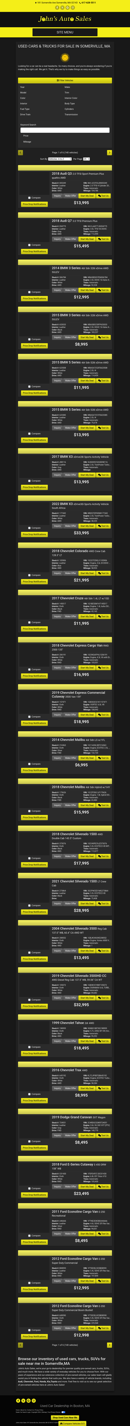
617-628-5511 (89, 2)
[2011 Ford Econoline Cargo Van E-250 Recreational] (34, 1221)
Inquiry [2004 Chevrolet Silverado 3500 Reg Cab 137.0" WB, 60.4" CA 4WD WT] (57, 950)
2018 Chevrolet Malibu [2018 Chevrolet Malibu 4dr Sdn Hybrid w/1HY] (81, 787)
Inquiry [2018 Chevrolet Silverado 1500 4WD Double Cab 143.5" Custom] (57, 856)
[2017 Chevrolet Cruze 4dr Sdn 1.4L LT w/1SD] (34, 608)
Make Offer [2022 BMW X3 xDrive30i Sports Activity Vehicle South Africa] (70, 526)
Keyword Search (28, 124)
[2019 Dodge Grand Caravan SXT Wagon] (34, 1127)
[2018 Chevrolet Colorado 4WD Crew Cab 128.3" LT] (34, 560)
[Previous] (20, 152)
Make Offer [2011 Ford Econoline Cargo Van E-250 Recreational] (70, 1233)
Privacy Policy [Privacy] (39, 1410)
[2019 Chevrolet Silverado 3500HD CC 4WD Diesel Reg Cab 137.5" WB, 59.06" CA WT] (34, 985)
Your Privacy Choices (56, 1412)
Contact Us (30, 1410)
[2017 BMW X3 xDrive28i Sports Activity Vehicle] (34, 466)
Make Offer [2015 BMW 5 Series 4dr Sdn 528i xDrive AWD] (70, 380)
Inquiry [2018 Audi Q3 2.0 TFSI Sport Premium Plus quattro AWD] (57, 196)
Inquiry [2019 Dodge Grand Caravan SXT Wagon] (57, 1135)
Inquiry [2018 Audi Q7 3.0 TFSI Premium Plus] (57, 239)
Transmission (71, 114)
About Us (23, 1410)
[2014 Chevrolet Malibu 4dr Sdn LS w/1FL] (34, 749)
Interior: (55, 186)
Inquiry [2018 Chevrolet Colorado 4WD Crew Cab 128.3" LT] (57, 573)
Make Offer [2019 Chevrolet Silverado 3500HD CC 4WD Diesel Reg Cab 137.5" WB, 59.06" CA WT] (70, 998)
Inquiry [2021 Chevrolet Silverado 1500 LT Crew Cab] (57, 903)
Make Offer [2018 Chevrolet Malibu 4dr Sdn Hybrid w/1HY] (70, 805)
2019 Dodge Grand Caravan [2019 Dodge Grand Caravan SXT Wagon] (78, 1117)
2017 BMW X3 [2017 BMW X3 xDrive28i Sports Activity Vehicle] (80, 457)
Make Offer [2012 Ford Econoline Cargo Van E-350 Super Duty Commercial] (70, 1281)
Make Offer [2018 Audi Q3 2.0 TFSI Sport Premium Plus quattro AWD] (70, 196)
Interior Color (71, 98)
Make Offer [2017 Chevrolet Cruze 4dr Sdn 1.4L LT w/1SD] (70, 616)
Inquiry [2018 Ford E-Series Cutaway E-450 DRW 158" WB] (57, 1186)
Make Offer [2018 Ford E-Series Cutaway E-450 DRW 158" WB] (70, 1186)
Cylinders (69, 109)
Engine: (86, 186)
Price (25, 135)
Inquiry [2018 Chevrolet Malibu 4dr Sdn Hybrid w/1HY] (57, 805)
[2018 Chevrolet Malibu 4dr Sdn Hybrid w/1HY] (34, 796)
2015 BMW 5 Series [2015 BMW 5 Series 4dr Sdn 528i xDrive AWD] (80, 362)
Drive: (54, 191)
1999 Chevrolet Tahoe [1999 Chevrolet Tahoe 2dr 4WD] (73, 1023)
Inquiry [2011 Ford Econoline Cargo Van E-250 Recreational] (57, 1233)
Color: (54, 188)
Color (22, 98)
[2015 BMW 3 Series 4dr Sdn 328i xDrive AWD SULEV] (34, 324)
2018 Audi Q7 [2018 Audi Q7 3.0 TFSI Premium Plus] (74, 221)
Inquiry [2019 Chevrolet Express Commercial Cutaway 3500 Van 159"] (57, 714)
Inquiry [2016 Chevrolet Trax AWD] (57, 1088)
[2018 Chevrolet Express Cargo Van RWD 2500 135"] (34, 655)
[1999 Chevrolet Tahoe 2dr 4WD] (34, 1032)
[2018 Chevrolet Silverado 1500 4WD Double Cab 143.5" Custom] (34, 843)
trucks (100, 1368)
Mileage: (87, 191)
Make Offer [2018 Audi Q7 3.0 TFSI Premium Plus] (70, 239)
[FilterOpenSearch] (65, 130)
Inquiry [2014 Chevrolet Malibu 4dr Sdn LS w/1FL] (57, 758)
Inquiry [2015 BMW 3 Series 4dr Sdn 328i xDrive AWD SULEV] (57, 337)
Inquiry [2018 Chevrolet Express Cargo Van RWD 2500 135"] (57, 667)
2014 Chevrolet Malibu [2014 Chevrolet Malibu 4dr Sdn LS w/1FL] (78, 740)
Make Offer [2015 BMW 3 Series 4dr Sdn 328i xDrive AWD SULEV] (70, 337)
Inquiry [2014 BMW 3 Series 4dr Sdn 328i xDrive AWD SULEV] (57, 290)
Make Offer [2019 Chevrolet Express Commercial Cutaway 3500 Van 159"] (70, 714)
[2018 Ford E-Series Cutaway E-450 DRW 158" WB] (34, 1174)
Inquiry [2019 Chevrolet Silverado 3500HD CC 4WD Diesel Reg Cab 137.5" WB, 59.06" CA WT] (57, 998)
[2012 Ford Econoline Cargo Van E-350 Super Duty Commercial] (34, 1268)
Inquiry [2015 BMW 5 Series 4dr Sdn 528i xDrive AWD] (57, 380)
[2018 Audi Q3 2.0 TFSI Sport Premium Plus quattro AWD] (34, 183)
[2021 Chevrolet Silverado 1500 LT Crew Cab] (34, 891)
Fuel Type (24, 109)
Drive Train (25, 114)
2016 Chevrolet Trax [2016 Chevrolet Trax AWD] (69, 1070)
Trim (67, 92)
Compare (36, 197)
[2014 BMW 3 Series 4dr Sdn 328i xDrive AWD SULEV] (34, 277)
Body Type (70, 103)
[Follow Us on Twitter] (62, 7)
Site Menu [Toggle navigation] (65, 32)
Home (18, 1410)
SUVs (106, 1368)
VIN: (85, 183)
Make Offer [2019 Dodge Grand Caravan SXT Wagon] (70, 1135)
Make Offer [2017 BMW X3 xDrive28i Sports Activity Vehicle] (70, 475)
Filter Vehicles (65, 80)
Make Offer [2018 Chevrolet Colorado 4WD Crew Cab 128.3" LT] (70, 573)
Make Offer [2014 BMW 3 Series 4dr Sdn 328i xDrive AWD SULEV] (70, 290)
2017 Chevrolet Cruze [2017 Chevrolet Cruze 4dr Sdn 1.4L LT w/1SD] (80, 598)
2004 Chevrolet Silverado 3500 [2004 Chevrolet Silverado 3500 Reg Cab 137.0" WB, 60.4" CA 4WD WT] (79, 930)
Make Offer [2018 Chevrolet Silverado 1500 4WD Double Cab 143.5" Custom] (70, 856)
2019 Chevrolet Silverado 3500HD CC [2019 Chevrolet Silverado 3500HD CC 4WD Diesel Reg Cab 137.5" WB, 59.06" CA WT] (79, 977)
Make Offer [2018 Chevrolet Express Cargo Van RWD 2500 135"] (70, 667)
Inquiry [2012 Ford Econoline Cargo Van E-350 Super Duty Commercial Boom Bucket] (57, 1328)
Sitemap (44, 1412)
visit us (83, 1381)
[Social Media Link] (73, 7)
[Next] (109, 152)
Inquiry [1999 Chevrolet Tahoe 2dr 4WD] (57, 1041)
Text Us (103, 196)
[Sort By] (60, 159)
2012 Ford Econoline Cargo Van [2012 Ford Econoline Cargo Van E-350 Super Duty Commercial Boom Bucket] (78, 1308)
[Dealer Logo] (65, 19)
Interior (23, 103)
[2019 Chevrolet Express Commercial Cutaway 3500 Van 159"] (34, 702)
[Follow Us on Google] (68, 7)
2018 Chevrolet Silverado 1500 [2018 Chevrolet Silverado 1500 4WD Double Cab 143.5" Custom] (77, 836)
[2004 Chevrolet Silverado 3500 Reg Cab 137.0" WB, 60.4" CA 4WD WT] (34, 938)
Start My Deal (87, 196)
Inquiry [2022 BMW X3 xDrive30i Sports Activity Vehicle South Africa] (57, 526)
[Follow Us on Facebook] (57, 7)
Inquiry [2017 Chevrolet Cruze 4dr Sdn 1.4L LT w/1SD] (57, 616)
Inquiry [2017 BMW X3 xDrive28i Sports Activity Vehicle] (57, 475)
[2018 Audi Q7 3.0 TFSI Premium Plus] (34, 230)
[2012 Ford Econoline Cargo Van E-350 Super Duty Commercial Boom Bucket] (34, 1315)
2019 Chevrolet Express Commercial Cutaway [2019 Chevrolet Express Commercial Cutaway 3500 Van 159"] (78, 695)
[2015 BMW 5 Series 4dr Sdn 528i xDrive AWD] (34, 372)
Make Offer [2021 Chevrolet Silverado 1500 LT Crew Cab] (70, 903)
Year (22, 87)
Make (67, 87)
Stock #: (55, 183)
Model (23, 92)
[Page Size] (86, 159)
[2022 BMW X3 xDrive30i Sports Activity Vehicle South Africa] (34, 513)
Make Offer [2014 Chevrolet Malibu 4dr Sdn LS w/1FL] (70, 758)
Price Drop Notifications (34, 204)
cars (94, 1368)
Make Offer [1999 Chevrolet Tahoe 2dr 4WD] (70, 1041)
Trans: (86, 188)
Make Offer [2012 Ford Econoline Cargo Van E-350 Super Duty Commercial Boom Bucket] (70, 1328)
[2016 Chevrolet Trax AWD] (34, 1079)
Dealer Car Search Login (23, 1412)
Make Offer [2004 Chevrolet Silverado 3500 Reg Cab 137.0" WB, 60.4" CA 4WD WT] (70, 950)
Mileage (27, 141)
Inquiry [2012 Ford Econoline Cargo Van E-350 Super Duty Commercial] (57, 1281)
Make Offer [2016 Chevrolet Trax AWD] (70, 1088)
